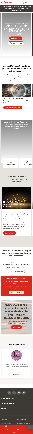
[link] (16, 9)
